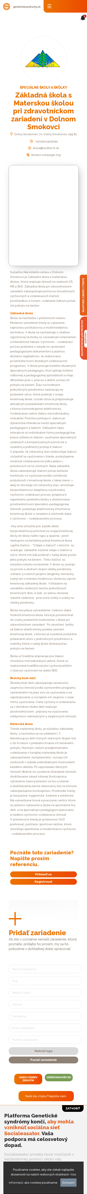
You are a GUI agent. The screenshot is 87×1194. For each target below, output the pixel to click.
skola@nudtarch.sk (43, 148)
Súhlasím (68, 1182)
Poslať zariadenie (43, 1060)
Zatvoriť (73, 1108)
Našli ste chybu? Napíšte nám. (46, 1096)
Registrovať (43, 881)
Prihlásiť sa (43, 874)
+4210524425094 (43, 141)
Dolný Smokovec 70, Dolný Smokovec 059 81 (43, 134)
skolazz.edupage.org (43, 155)
